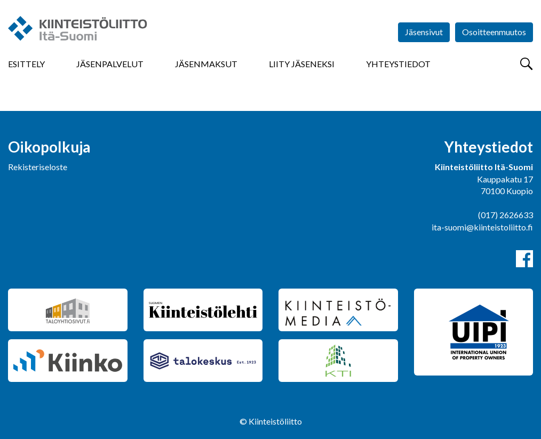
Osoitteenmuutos (494, 32)
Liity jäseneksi (302, 64)
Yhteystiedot (398, 64)
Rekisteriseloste (37, 167)
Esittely (26, 64)
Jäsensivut (424, 32)
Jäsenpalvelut (110, 64)
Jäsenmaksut (206, 64)
